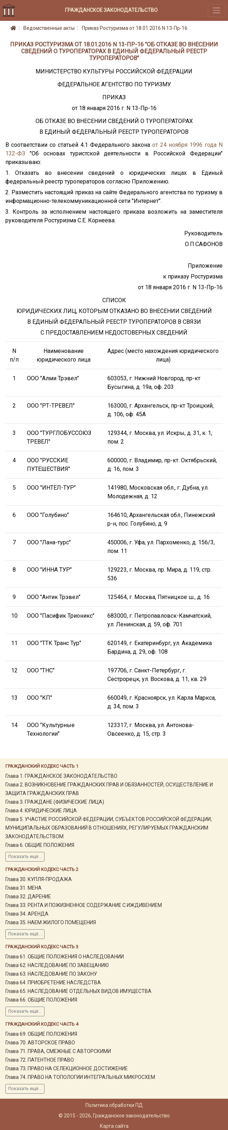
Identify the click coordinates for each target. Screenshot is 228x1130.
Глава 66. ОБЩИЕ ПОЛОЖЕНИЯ (41, 1000)
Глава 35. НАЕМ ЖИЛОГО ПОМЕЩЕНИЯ (50, 922)
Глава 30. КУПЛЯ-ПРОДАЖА (38, 879)
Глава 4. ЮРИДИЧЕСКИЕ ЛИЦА (41, 810)
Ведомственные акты (49, 28)
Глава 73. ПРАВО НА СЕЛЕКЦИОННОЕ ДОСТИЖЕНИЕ (66, 1068)
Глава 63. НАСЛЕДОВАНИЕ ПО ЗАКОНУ (51, 974)
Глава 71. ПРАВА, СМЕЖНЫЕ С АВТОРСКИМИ (58, 1051)
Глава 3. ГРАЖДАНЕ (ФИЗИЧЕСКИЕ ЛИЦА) (54, 802)
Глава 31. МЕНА (23, 888)
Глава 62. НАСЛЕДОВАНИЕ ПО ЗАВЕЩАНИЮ (57, 965)
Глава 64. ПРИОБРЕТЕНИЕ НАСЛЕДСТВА (53, 982)
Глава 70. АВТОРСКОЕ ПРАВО (40, 1042)
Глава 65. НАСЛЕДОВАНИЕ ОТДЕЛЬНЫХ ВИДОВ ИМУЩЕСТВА (78, 991)
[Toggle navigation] (216, 10)
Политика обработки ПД (114, 1105)
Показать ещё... (25, 856)
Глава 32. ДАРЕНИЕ (28, 896)
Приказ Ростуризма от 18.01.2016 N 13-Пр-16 (134, 28)
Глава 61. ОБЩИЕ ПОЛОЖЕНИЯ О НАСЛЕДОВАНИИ (64, 956)
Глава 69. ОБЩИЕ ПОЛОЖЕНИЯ (41, 1034)
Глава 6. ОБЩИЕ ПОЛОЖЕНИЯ (39, 845)
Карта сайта (114, 1126)
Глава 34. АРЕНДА (26, 914)
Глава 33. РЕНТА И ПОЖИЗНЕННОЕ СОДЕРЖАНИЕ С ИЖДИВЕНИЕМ (83, 905)
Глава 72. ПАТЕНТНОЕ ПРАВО (39, 1060)
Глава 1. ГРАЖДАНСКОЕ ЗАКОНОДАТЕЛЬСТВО (61, 776)
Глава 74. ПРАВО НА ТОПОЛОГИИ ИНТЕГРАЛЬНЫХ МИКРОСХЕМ (80, 1077)
